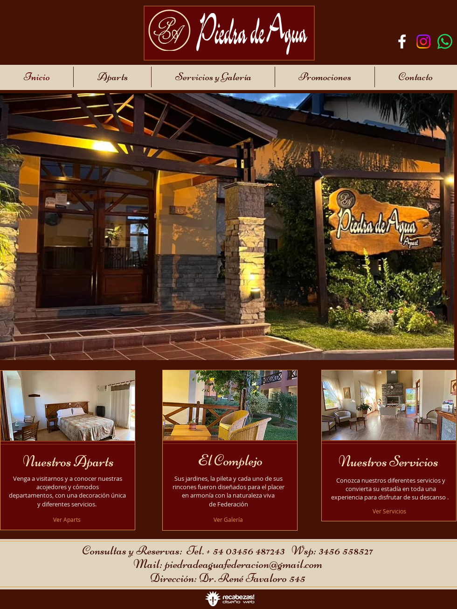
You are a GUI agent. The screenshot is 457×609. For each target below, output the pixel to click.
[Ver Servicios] (390, 511)
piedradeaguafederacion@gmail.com (243, 564)
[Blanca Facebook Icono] (402, 41)
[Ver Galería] (228, 520)
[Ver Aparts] (67, 520)
